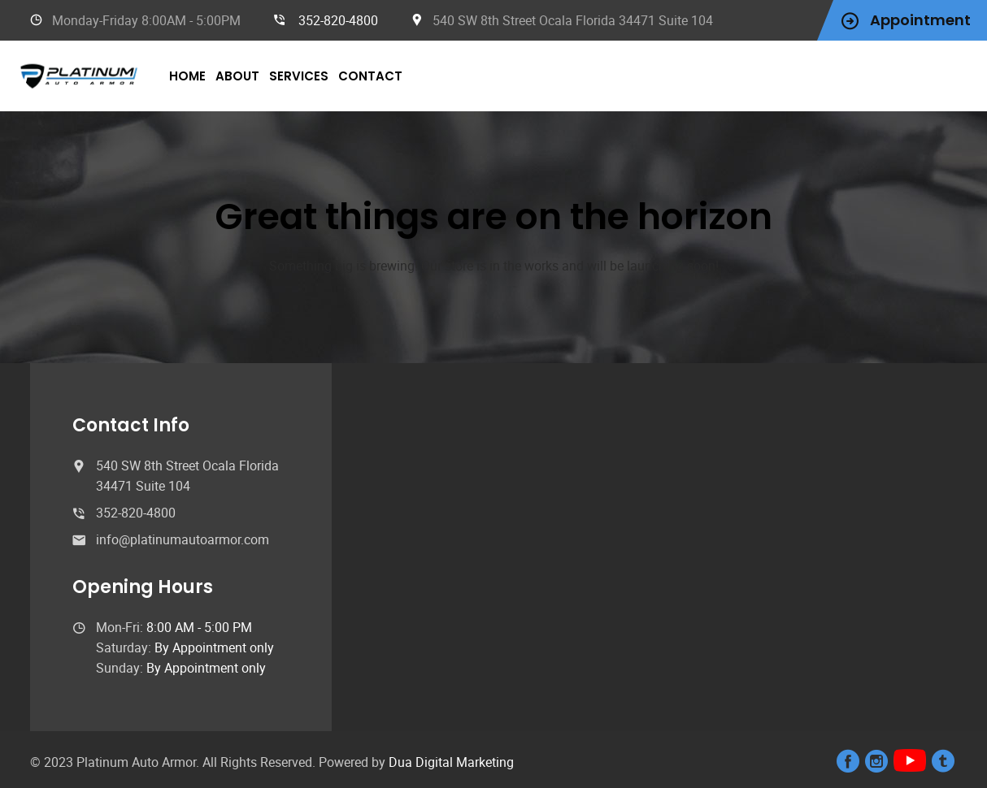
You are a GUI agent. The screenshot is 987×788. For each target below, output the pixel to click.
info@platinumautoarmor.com (182, 539)
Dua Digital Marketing (451, 762)
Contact (370, 75)
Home (187, 75)
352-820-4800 (338, 20)
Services (298, 75)
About (237, 75)
